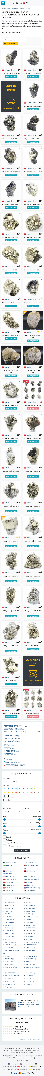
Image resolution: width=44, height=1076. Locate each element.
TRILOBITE (30, 981)
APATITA (8, 911)
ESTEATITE (9, 930)
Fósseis (9, 748)
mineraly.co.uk (26, 1063)
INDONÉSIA (9, 876)
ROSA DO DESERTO (12, 975)
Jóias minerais (11, 751)
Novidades (8, 759)
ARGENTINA (31, 862)
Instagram (30, 1055)
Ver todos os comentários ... (30, 1039)
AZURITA (9, 914)
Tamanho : (6, 830)
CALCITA (9, 916)
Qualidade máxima (12, 762)
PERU (29, 882)
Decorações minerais (14, 729)
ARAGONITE (30, 911)
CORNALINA (9, 922)
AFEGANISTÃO (10, 862)
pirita (5, 234)
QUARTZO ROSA (11, 973)
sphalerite (8, 70)
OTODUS (9, 961)
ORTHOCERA (31, 959)
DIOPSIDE (9, 925)
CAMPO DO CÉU (32, 916)
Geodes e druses (12, 738)
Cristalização (25, 8)
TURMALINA (10, 984)
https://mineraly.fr (22, 1060)
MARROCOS (10, 879)
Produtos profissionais (14, 765)
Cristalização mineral (14, 741)
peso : (5, 823)
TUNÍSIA (9, 888)
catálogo (6, 8)
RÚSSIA (29, 885)
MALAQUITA (30, 950)
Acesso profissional (32, 1050)
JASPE (29, 939)
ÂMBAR (8, 987)
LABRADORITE (31, 945)
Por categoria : (8, 778)
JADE (7, 939)
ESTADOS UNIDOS (33, 888)
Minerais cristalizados (15, 732)
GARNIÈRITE (31, 933)
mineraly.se (34, 1069)
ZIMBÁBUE (30, 890)
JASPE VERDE (10, 942)
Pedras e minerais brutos (15, 726)
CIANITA (29, 919)
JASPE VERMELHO (32, 942)
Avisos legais (16, 1048)
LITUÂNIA (30, 876)
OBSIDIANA (9, 959)
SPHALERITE (10, 981)
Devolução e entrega (17, 1050)
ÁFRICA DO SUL (10, 890)
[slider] (4, 819)
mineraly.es (34, 1066)
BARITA (29, 914)
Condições (7, 1048)
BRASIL (9, 865)
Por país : (27, 808)
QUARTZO (30, 964)
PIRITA (29, 961)
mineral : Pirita (10, 43)
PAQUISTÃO (10, 885)
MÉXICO (9, 882)
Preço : (5, 816)
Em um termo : (8, 800)
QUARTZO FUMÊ (11, 967)
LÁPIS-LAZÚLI (31, 947)
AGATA (29, 902)
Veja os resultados (22, 850)
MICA (7, 956)
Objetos (9, 745)
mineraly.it (22, 1066)
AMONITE (9, 908)
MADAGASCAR (32, 879)
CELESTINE (9, 919)
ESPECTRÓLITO (31, 928)
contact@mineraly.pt (25, 1058)
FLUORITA (9, 933)
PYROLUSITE (10, 964)
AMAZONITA (10, 905)
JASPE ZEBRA (10, 945)
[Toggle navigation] (40, 3)
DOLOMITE (30, 925)
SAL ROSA (30, 975)
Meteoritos (10, 754)
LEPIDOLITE (9, 947)
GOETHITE (9, 936)
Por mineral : (7, 808)
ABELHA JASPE (10, 902)
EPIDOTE (9, 928)
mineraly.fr (13, 1063)
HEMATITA (30, 936)
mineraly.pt (22, 1069)
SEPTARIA (9, 978)
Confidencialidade (29, 1048)
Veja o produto (11, 76)
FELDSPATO (30, 930)
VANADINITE (31, 984)
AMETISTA (30, 905)
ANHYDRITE (30, 908)
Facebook (20, 1055)
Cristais (15, 8)
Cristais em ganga (12, 736)
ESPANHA (30, 871)
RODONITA (30, 973)
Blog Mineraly (8, 1055)
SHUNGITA (30, 978)
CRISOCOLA (30, 922)
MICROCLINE (31, 956)
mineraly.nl (9, 1069)
